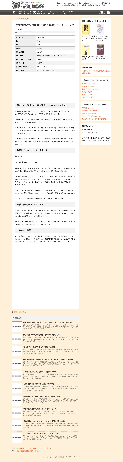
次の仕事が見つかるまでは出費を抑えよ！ (95, 119)
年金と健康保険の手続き (90, 113)
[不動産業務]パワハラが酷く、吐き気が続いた (40, 372)
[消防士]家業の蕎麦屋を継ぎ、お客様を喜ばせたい (41, 335)
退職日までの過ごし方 (89, 94)
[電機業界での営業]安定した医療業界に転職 (39, 347)
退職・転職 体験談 (20, 312)
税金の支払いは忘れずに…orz (91, 116)
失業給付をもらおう (88, 108)
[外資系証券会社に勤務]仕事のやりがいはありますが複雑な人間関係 (48, 359)
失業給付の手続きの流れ (90, 110)
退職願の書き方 (87, 92)
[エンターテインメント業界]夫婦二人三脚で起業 (40, 433)
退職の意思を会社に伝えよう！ (92, 89)
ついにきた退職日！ (88, 97)
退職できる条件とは (88, 83)
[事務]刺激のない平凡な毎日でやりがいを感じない (41, 396)
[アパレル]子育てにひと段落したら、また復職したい (35, 448)
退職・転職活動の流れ (89, 86)
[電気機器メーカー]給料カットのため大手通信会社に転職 (44, 421)
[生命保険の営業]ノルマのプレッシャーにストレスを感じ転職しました (48, 322)
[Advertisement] (45, 88)
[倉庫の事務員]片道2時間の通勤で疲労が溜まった (41, 384)
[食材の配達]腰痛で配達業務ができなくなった (40, 409)
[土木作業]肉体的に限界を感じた (28, 451)
